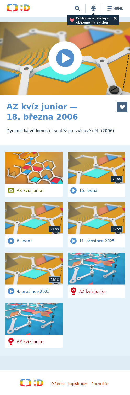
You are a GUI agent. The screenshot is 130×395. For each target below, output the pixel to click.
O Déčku (57, 383)
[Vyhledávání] (77, 8)
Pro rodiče (100, 383)
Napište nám (78, 383)
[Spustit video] (65, 58)
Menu (114, 8)
